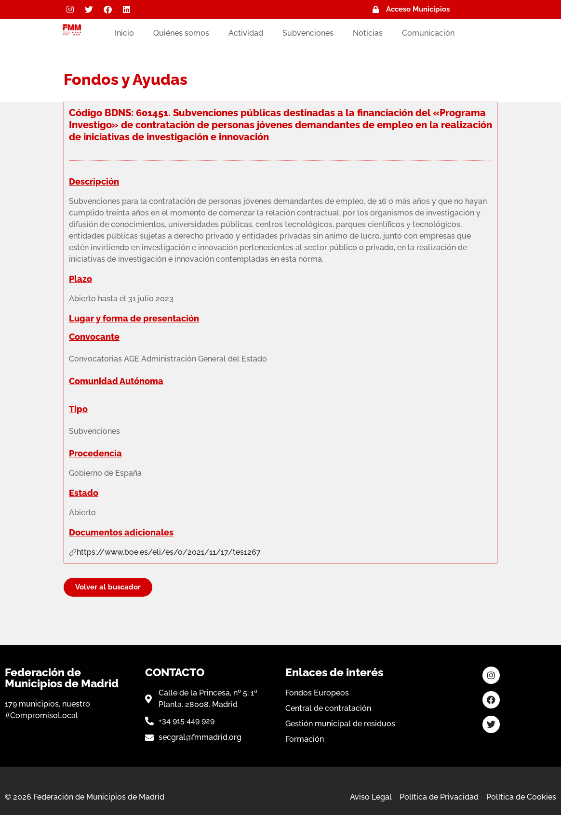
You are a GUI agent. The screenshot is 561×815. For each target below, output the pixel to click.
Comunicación (428, 33)
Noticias (368, 33)
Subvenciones (308, 33)
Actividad (245, 33)
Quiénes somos (181, 33)
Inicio (124, 33)
